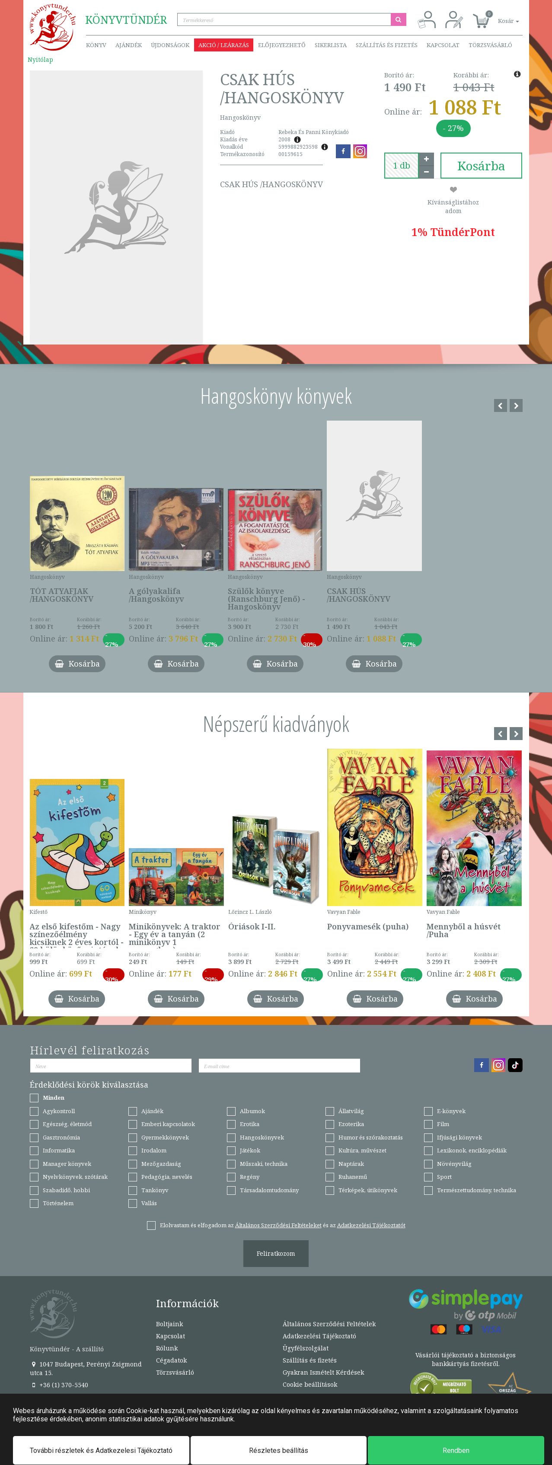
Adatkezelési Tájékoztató (319, 1336)
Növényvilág (454, 1164)
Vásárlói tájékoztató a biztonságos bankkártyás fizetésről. (465, 1359)
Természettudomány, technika (476, 1190)
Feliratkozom (276, 1253)
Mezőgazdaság (161, 1164)
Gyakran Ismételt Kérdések (323, 1372)
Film (443, 1124)
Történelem (58, 1203)
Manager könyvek (67, 1164)
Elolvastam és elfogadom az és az (282, 1225)
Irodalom (153, 1150)
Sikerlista (331, 45)
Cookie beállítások (310, 1384)
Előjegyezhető (282, 45)
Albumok (252, 1111)
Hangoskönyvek (262, 1137)
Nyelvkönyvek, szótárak (75, 1177)
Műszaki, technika (263, 1164)
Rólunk (167, 1348)
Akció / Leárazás (223, 45)
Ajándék (128, 45)
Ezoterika (351, 1124)
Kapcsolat (443, 45)
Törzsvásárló (490, 45)
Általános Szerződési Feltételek (329, 1324)
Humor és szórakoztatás (370, 1137)
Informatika (59, 1150)
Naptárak (351, 1164)
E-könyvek (451, 1111)
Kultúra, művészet (362, 1150)
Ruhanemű (352, 1177)
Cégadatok (171, 1360)
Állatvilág (351, 1111)
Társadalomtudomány (269, 1190)
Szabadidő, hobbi (66, 1190)
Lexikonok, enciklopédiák (472, 1150)
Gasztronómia (61, 1137)
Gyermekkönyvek (165, 1137)
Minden (53, 1097)
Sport (444, 1177)
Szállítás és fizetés (387, 45)
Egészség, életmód (67, 1124)
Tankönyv (155, 1190)
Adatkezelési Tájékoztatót (371, 1225)
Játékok (250, 1150)
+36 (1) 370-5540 (59, 1385)
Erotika (249, 1124)
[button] (499, 16)
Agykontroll (59, 1111)
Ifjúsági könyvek (459, 1137)
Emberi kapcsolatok (168, 1124)
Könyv (96, 45)
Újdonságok (170, 45)
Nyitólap (40, 59)
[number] (401, 166)
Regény (249, 1177)
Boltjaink (169, 1324)
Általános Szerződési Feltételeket (278, 1225)
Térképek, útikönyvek (367, 1190)
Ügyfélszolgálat (306, 1348)
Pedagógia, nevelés (166, 1177)
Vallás (149, 1203)
